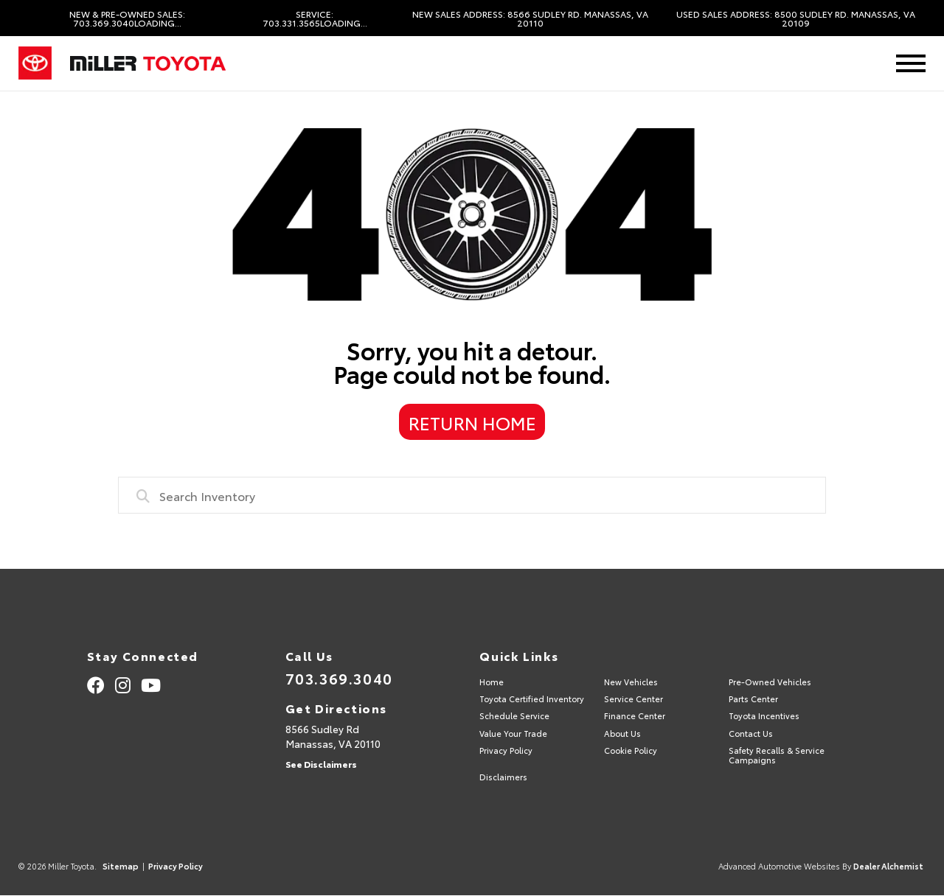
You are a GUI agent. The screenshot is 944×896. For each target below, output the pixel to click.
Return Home (472, 422)
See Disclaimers (321, 763)
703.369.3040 (339, 678)
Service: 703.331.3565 (315, 18)
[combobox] (472, 495)
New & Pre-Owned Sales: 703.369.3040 (127, 18)
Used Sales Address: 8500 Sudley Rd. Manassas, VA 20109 (795, 18)
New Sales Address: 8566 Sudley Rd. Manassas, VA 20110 (530, 18)
